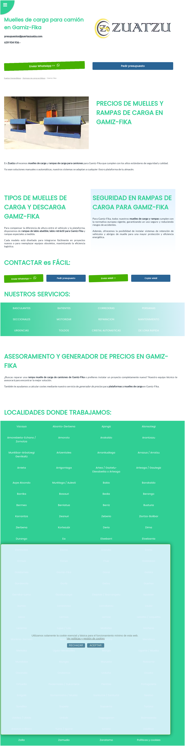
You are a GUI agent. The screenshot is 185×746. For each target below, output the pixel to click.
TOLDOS (64, 330)
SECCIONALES (21, 319)
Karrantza (21, 516)
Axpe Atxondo (21, 482)
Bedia (106, 494)
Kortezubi (64, 527)
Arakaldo (106, 437)
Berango (148, 494)
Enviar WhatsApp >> (44, 66)
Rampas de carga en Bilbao (33, 78)
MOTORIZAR (64, 319)
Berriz (106, 505)
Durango (21, 538)
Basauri (64, 494)
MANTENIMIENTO (148, 319)
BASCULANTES (21, 308)
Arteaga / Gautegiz (148, 467)
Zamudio (64, 740)
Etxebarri (106, 538)
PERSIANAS (148, 308)
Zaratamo (106, 740)
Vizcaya (22, 426)
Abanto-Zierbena (64, 426)
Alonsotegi (149, 426)
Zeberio (106, 516)
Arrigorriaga (64, 467)
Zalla (21, 740)
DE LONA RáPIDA (148, 330)
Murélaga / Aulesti (64, 482)
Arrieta (21, 467)
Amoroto (64, 437)
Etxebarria (148, 538)
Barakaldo (148, 482)
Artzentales (64, 452)
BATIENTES (64, 308)
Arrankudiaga (106, 452)
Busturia (148, 505)
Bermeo (21, 505)
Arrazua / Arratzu (149, 452)
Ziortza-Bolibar (148, 516)
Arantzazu (148, 437)
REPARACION (106, 319)
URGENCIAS (21, 330)
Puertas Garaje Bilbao (12, 78)
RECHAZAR (76, 645)
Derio (106, 527)
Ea (64, 538)
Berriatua (64, 505)
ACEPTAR (95, 645)
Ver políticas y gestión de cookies (86, 638)
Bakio (106, 482)
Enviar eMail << (108, 278)
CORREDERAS (106, 308)
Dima (148, 527)
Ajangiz (106, 426)
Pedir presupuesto (133, 66)
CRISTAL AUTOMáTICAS (106, 330)
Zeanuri (64, 516)
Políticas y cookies (148, 740)
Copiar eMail (151, 278)
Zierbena (21, 527)
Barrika (21, 494)
